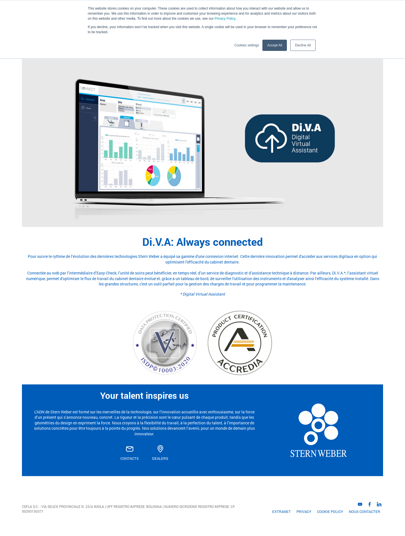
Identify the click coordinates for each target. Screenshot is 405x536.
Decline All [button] (303, 45)
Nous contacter (364, 511)
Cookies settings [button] (246, 45)
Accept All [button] (274, 45)
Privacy (303, 511)
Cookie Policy (330, 511)
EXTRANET (281, 511)
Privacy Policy (225, 19)
